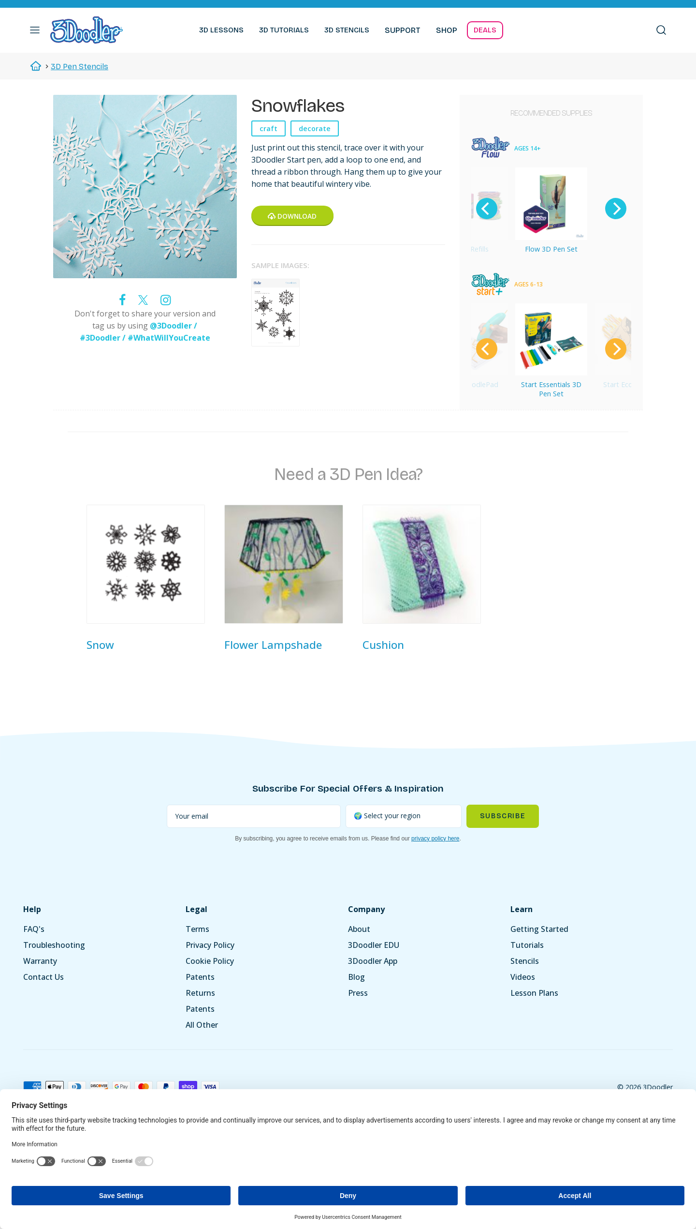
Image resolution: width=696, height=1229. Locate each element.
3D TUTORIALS (284, 30)
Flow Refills (471, 249)
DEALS (485, 30)
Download (292, 216)
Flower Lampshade (273, 644)
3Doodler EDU (373, 945)
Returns (200, 993)
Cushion (383, 644)
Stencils (524, 961)
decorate (315, 128)
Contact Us (43, 977)
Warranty (40, 961)
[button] (34, 30)
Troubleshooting (54, 945)
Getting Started (539, 929)
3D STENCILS (346, 30)
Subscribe (502, 816)
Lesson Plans (534, 993)
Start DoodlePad (471, 384)
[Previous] (486, 208)
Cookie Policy (210, 961)
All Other (202, 1024)
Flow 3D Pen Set (551, 249)
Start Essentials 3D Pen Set (551, 389)
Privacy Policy (210, 945)
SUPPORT (402, 30)
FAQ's (33, 929)
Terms (197, 929)
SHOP (446, 30)
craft (268, 128)
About (359, 929)
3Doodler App (372, 961)
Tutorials (527, 945)
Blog (356, 977)
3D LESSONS (221, 30)
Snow (100, 644)
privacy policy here (435, 838)
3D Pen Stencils (79, 66)
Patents (200, 977)
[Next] (615, 208)
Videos (522, 977)
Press (358, 993)
